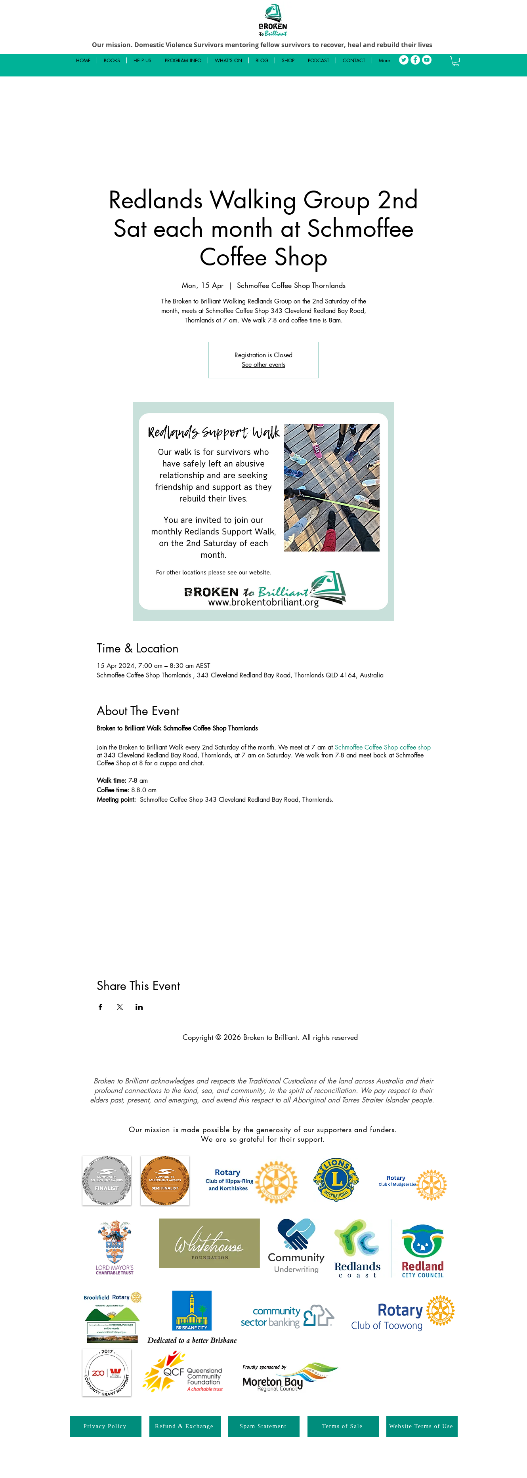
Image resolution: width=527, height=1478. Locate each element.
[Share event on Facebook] (100, 1007)
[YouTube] (427, 60)
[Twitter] (404, 60)
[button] (456, 61)
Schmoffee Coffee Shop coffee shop (383, 747)
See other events (263, 364)
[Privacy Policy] (105, 1426)
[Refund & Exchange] (185, 1426)
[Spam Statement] (264, 1426)
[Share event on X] (120, 1007)
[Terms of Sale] (343, 1426)
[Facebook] (415, 60)
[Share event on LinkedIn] (139, 1007)
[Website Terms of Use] (422, 1426)
